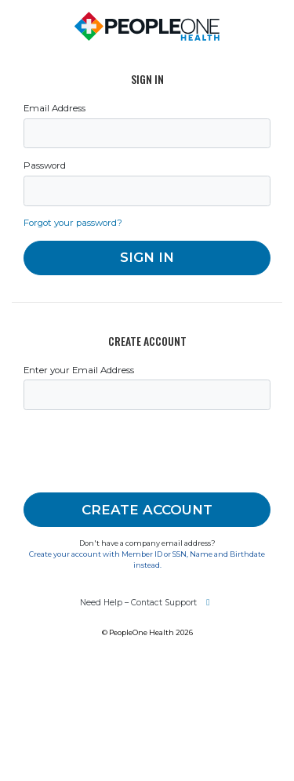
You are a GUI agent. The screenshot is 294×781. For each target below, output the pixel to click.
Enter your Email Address (79, 370)
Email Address (54, 108)
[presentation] (143, 451)
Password (45, 165)
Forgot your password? (73, 222)
